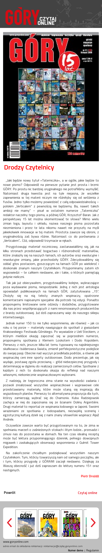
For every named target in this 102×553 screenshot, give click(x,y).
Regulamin (92, 550)
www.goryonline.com (15, 542)
